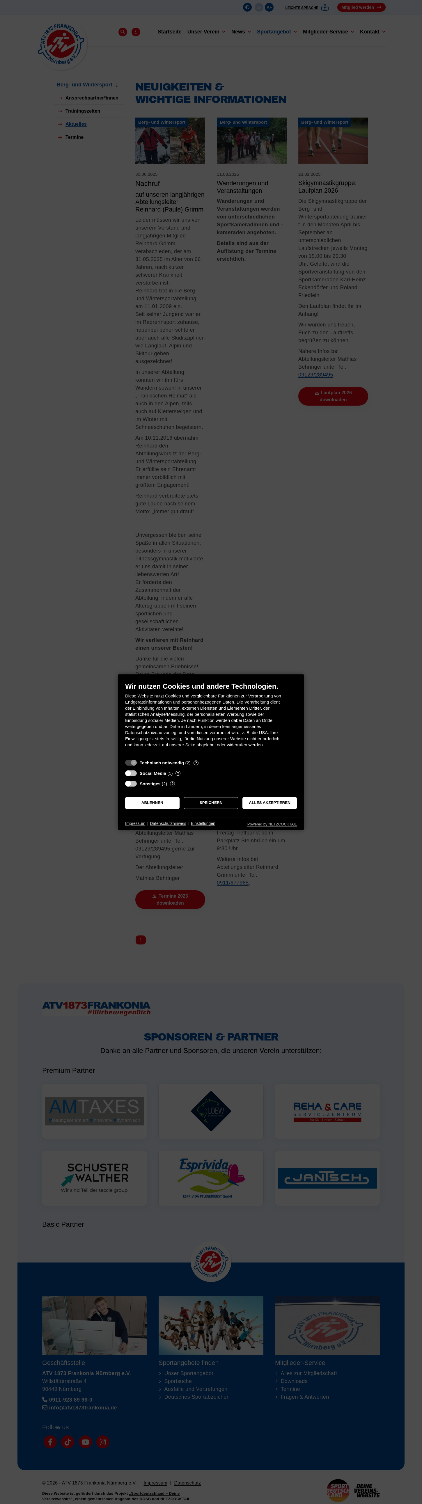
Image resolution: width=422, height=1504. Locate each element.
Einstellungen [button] (203, 823)
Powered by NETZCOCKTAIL (272, 824)
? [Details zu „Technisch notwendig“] (196, 763)
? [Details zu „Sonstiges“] (172, 784)
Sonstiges (150, 783)
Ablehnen (152, 803)
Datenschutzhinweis (168, 823)
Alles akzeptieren (269, 803)
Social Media (153, 773)
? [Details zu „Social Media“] (178, 773)
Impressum (135, 823)
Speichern (211, 803)
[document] (211, 719)
